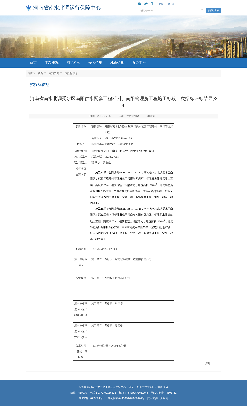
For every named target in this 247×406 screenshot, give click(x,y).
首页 (33, 63)
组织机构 (73, 63)
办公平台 (139, 63)
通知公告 (54, 73)
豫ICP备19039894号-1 (92, 398)
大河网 (164, 398)
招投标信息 (71, 73)
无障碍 (162, 3)
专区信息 (95, 63)
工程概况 (51, 63)
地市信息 (117, 63)
